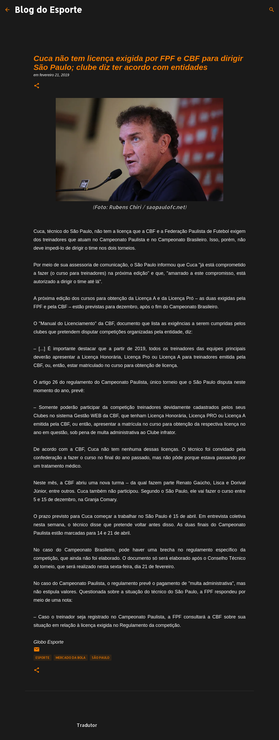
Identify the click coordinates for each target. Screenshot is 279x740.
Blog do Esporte (48, 9)
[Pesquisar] (272, 9)
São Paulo (100, 658)
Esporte (42, 658)
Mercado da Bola (71, 658)
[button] (37, 86)
